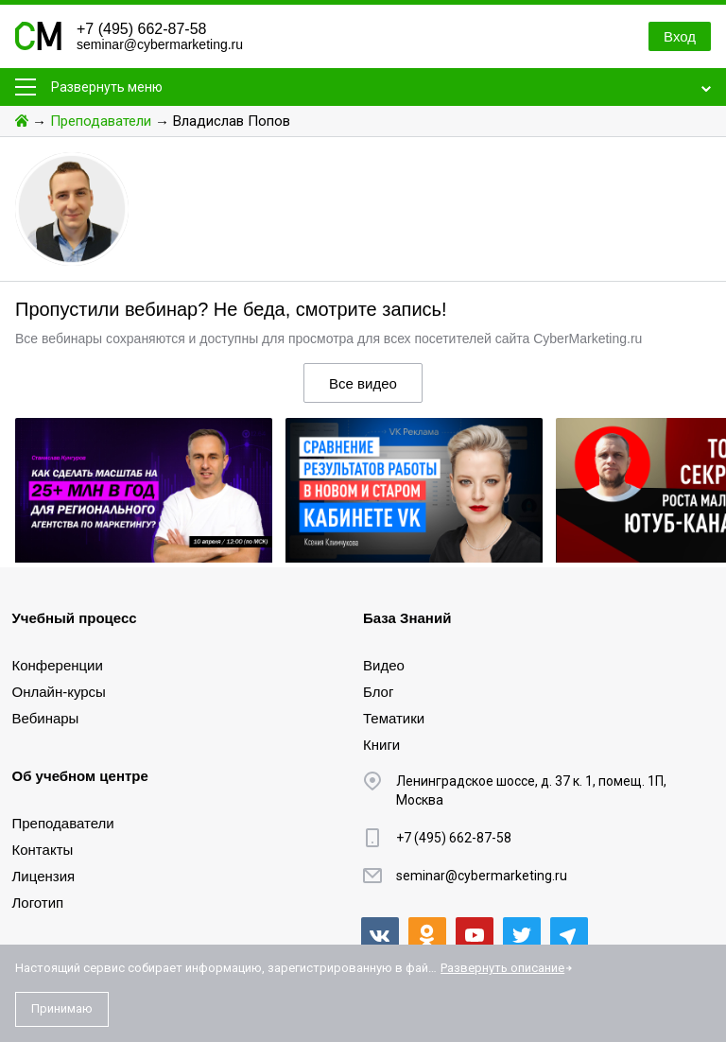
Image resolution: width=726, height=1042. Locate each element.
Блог (378, 692)
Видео (384, 665)
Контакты (43, 850)
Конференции (57, 665)
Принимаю (62, 1008)
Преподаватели (100, 121)
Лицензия (44, 876)
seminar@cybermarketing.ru (160, 44)
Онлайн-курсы (59, 692)
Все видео (363, 383)
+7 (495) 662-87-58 (141, 29)
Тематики (393, 718)
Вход (680, 36)
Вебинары (45, 718)
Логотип (38, 902)
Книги (381, 745)
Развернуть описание (502, 968)
